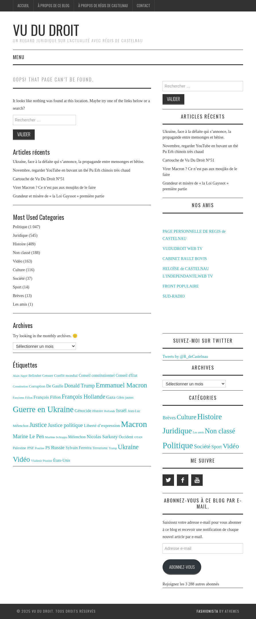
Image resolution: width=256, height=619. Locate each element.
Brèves (18, 296)
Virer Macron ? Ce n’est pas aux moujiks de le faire (54, 187)
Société (19, 278)
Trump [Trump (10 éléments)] (113, 448)
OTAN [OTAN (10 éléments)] (138, 437)
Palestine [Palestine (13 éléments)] (19, 448)
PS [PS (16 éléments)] (47, 447)
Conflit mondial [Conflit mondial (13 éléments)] (66, 375)
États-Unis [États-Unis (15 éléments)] (61, 460)
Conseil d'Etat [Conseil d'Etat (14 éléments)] (126, 375)
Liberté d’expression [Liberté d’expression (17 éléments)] (102, 425)
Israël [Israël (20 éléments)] (121, 410)
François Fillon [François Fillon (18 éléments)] (47, 397)
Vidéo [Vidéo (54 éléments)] (21, 459)
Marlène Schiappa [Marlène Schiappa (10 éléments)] (56, 437)
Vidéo (17, 261)
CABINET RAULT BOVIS (185, 259)
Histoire (19, 244)
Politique (20, 227)
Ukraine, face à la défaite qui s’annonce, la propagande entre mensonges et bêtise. (78, 162)
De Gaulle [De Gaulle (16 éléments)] (54, 386)
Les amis (20, 304)
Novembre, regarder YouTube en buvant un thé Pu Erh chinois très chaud (71, 170)
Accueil (23, 5)
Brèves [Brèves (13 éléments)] (169, 417)
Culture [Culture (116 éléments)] (186, 417)
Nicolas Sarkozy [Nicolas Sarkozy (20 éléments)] (102, 436)
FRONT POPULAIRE (181, 286)
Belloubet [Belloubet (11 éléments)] (34, 375)
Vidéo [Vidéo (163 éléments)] (231, 446)
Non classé (21, 253)
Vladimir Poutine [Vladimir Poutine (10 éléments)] (41, 460)
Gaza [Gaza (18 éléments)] (111, 397)
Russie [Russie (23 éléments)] (58, 447)
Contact (143, 5)
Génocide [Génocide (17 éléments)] (83, 410)
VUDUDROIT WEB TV (182, 249)
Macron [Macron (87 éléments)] (134, 424)
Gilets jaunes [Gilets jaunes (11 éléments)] (125, 397)
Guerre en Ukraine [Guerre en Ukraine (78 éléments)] (43, 409)
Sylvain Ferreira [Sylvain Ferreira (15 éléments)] (78, 448)
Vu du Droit (46, 30)
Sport (17, 287)
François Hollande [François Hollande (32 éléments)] (83, 396)
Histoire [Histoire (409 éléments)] (209, 416)
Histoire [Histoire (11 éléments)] (97, 411)
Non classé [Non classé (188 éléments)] (220, 431)
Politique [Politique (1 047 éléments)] (178, 445)
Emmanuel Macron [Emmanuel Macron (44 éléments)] (121, 385)
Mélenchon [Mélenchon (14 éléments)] (77, 437)
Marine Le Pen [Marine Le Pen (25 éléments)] (28, 436)
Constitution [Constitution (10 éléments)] (20, 386)
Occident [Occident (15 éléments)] (126, 437)
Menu (18, 57)
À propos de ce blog (53, 5)
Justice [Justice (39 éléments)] (38, 424)
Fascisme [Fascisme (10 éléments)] (18, 397)
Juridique (20, 235)
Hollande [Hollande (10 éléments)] (109, 411)
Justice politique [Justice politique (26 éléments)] (65, 425)
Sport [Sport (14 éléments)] (216, 446)
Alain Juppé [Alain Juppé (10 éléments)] (20, 375)
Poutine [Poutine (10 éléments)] (39, 448)
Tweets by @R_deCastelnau (185, 356)
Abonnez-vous (182, 566)
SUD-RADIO (174, 296)
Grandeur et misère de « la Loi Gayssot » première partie (58, 196)
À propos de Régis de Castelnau (103, 5)
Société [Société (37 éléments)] (202, 446)
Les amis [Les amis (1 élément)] (198, 432)
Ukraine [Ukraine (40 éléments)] (128, 447)
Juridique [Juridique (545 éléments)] (177, 430)
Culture (19, 270)
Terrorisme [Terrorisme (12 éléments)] (100, 448)
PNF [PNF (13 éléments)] (30, 448)
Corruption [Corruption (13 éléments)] (37, 386)
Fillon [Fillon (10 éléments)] (28, 397)
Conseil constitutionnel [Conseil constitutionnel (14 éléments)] (96, 375)
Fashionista (207, 611)
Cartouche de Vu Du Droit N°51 (39, 179)
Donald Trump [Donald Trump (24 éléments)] (79, 386)
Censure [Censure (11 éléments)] (47, 375)
